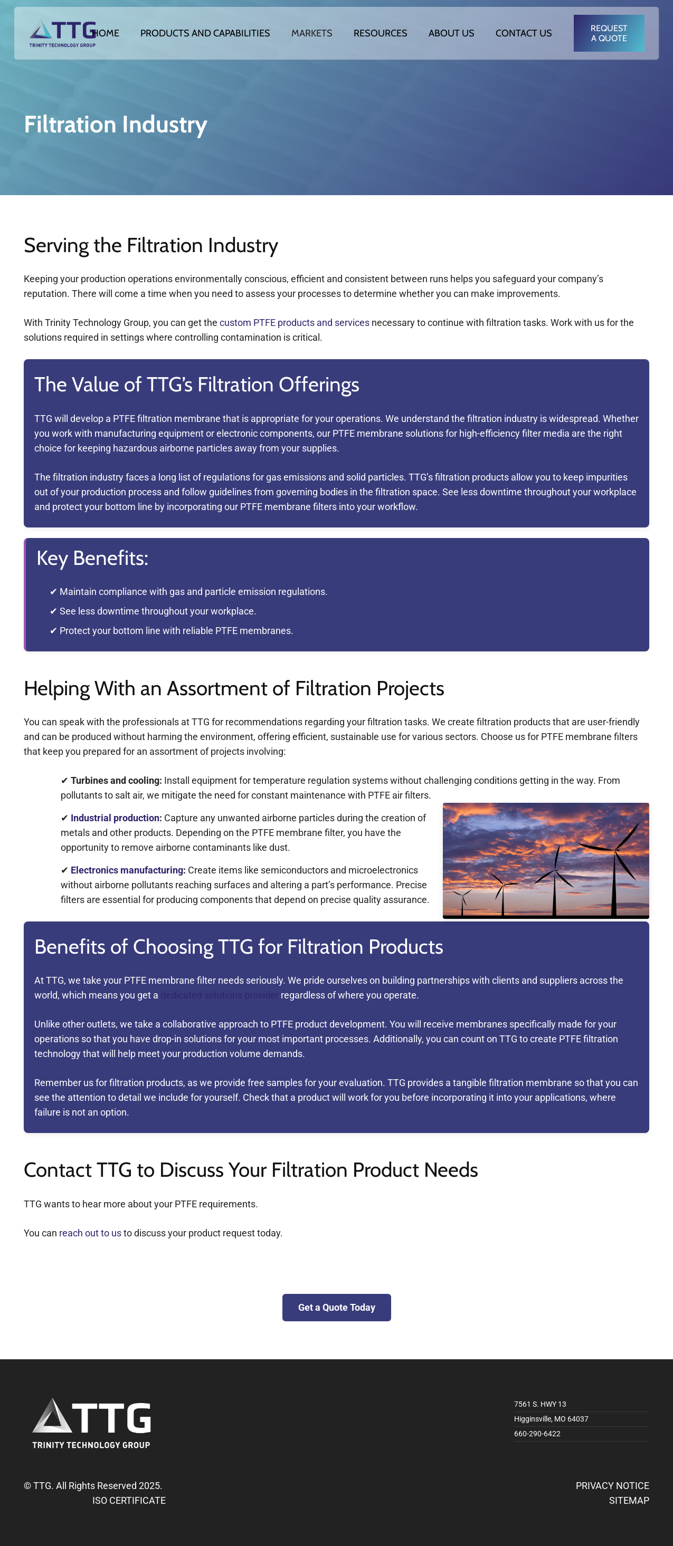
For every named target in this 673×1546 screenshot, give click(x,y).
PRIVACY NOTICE (612, 1485)
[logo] (63, 33)
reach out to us (90, 1232)
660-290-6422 (537, 1433)
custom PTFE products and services (294, 322)
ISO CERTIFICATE (129, 1500)
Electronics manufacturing (127, 870)
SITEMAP (629, 1500)
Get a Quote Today (336, 1307)
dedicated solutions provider (219, 995)
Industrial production (115, 817)
